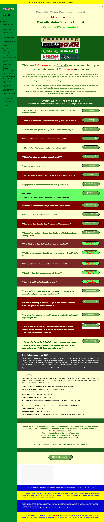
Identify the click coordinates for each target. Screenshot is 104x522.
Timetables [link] (6, 48)
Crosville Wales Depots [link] (9, 76)
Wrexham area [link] (7, 64)
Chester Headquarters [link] (9, 96)
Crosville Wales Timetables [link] (7, 86)
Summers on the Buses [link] (9, 101)
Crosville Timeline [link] (8, 27)
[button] (102, 6)
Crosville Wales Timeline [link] (9, 73)
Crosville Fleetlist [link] (7, 32)
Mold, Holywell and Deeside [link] (8, 61)
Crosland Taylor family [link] (9, 93)
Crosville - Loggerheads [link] (9, 70)
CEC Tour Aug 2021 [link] (8, 98)
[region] (52, 2)
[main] (60, 19)
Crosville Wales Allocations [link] (7, 82)
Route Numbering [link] (8, 35)
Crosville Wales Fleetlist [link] (9, 78)
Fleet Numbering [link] (7, 29)
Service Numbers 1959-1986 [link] (9, 38)
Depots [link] (5, 45)
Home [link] (5, 21)
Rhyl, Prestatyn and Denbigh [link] (8, 67)
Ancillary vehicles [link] (7, 55)
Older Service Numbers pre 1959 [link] (9, 42)
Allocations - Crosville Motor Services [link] (8, 51)
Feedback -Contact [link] (8, 24)
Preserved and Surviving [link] (9, 57)
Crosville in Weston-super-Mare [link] (8, 90)
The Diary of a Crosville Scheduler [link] (9, 104)
